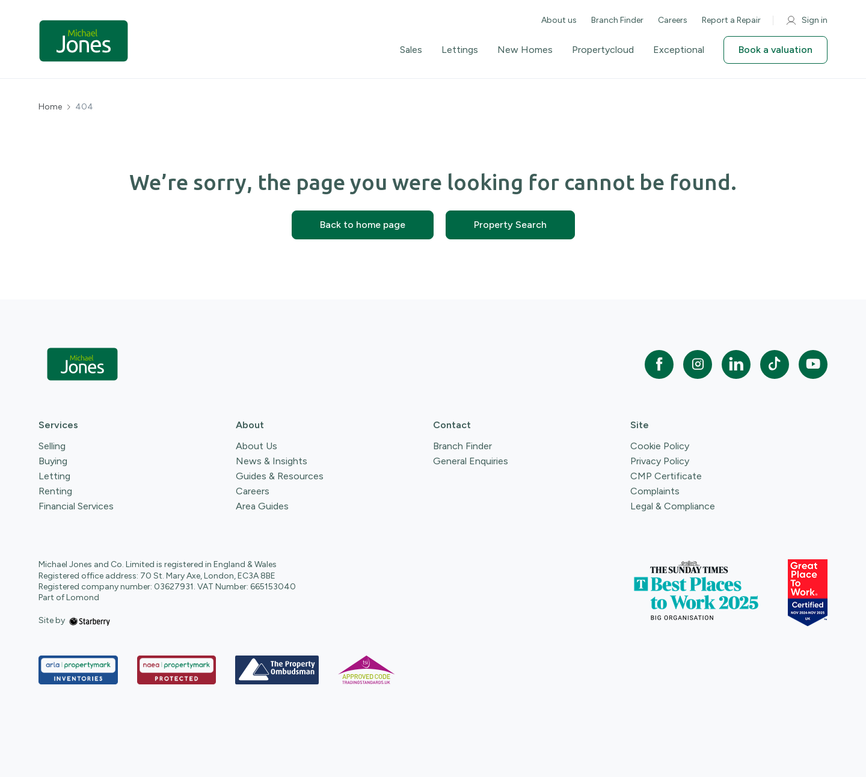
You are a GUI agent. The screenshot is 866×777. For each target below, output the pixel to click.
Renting (55, 491)
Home (50, 107)
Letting (54, 476)
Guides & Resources (280, 476)
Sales (411, 50)
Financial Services (76, 506)
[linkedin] (736, 364)
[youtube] (813, 364)
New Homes (525, 50)
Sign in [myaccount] (806, 20)
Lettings (459, 50)
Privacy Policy (659, 461)
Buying (52, 461)
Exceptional (678, 50)
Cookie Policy (659, 446)
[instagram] (697, 364)
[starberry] (89, 620)
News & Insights (271, 461)
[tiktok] (774, 364)
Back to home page (362, 224)
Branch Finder (617, 20)
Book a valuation (775, 49)
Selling (52, 446)
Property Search (510, 224)
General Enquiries (470, 461)
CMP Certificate (666, 476)
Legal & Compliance (672, 506)
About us (559, 20)
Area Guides (262, 506)
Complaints (655, 491)
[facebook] (659, 364)
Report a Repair (731, 20)
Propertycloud (603, 50)
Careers (672, 20)
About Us (256, 446)
